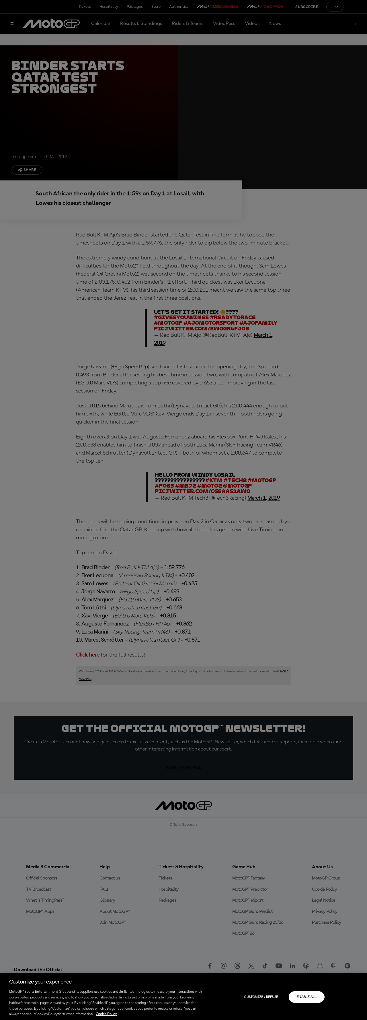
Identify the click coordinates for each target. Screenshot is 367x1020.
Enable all (307, 997)
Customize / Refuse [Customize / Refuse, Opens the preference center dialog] (261, 997)
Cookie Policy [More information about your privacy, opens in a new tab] (106, 1014)
